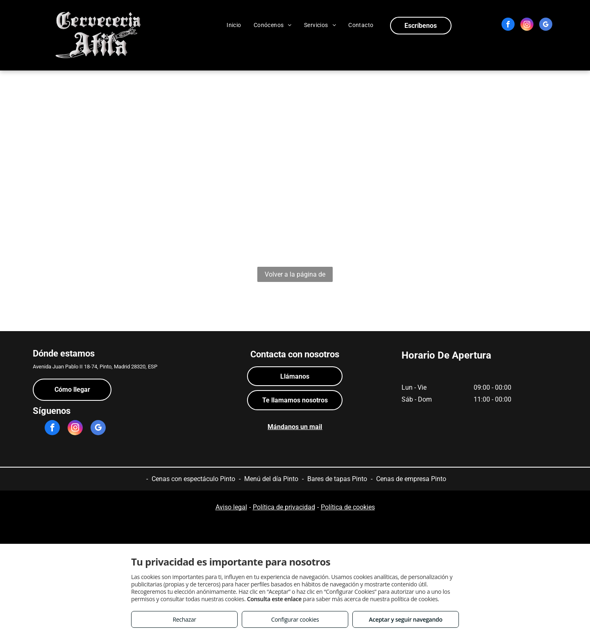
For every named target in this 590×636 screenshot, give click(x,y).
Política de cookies (348, 507)
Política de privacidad (284, 507)
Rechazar (184, 619)
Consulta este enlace (274, 599)
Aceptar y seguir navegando (405, 619)
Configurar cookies (295, 619)
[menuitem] (233, 25)
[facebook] (508, 25)
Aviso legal (231, 507)
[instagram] (526, 25)
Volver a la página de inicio (295, 276)
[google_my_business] (545, 25)
